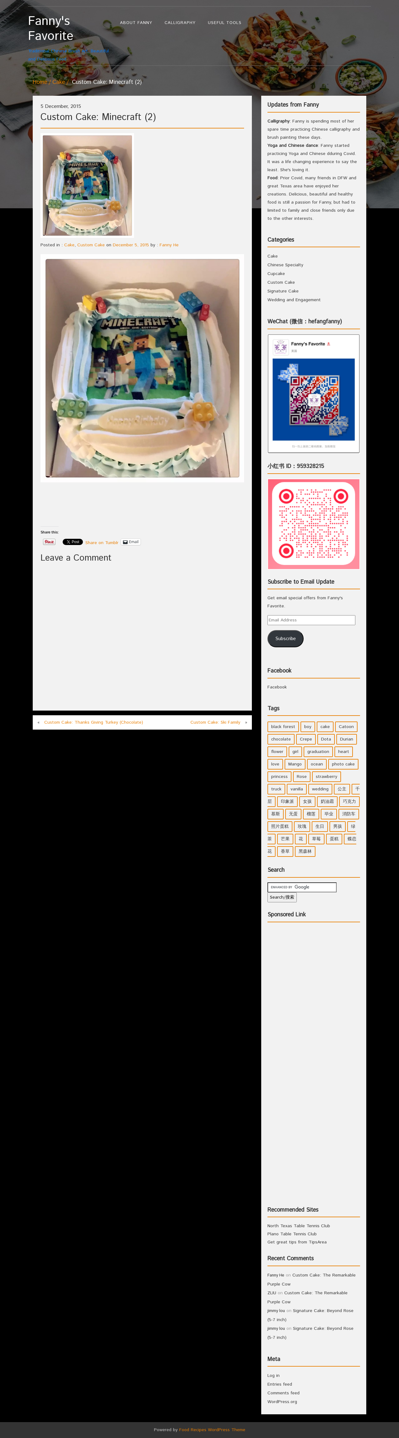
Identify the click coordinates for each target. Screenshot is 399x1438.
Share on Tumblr (101, 542)
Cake (58, 82)
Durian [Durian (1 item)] (346, 739)
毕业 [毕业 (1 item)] (328, 814)
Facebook (279, 671)
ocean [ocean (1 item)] (317, 764)
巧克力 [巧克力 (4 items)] (349, 802)
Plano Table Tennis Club (292, 1234)
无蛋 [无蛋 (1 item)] (293, 814)
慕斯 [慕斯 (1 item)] (275, 814)
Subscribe (285, 638)
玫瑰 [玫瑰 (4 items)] (302, 826)
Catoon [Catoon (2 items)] (346, 727)
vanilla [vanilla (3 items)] (297, 789)
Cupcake (276, 274)
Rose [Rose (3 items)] (302, 777)
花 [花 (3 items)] (301, 839)
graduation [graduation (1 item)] (318, 752)
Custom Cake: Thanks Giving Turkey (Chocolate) (93, 722)
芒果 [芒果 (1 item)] (285, 839)
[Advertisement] (154, 504)
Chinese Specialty (285, 265)
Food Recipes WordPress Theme (212, 1430)
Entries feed (279, 1384)
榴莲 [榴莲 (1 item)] (311, 814)
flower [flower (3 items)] (277, 752)
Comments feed (283, 1393)
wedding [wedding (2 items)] (320, 789)
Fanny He (169, 245)
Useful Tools (225, 23)
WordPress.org (282, 1402)
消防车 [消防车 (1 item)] (348, 814)
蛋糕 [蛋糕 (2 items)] (334, 839)
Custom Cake (91, 245)
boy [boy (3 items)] (307, 727)
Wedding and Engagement (294, 300)
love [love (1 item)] (275, 764)
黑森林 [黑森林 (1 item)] (305, 851)
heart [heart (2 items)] (343, 752)
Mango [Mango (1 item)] (295, 764)
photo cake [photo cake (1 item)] (343, 764)
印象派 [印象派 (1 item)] (287, 802)
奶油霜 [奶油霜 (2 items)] (327, 802)
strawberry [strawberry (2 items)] (326, 777)
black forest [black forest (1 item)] (283, 727)
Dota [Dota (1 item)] (326, 739)
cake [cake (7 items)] (325, 727)
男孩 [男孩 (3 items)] (337, 826)
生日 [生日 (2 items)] (319, 826)
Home (40, 82)
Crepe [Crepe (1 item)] (306, 739)
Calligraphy (180, 23)
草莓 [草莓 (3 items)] (316, 839)
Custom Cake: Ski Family (215, 722)
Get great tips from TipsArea (297, 1242)
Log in (273, 1376)
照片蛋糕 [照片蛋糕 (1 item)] (280, 826)
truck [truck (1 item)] (276, 789)
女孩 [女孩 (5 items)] (307, 802)
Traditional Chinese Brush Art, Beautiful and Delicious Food (71, 38)
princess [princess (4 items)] (279, 777)
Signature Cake (283, 291)
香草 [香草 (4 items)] (285, 851)
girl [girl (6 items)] (295, 752)
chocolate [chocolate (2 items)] (281, 739)
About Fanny (136, 23)
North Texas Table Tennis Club (298, 1226)
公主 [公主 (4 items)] (342, 789)
